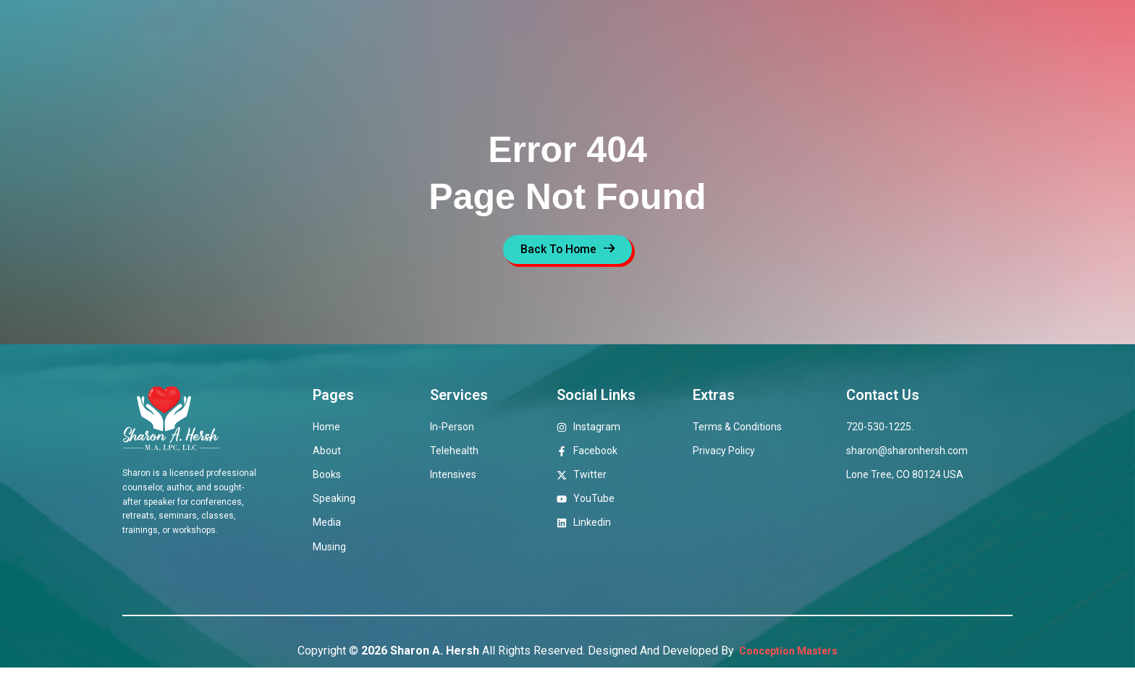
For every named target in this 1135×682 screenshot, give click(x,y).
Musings (853, 40)
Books (645, 40)
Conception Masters (787, 664)
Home (366, 40)
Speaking (716, 40)
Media (785, 40)
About (427, 40)
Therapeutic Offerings (536, 40)
